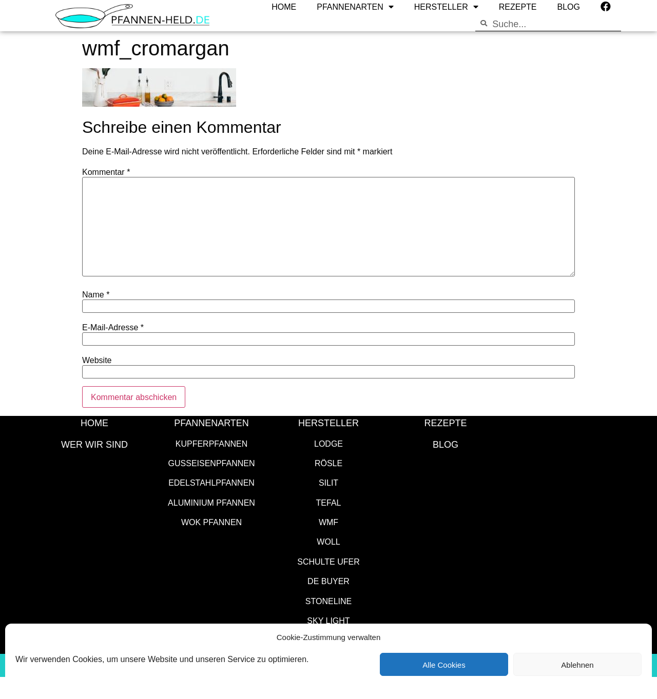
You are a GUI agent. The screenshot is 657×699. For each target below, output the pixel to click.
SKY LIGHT (328, 620)
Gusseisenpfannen (211, 463)
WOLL (328, 541)
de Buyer (328, 581)
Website (97, 360)
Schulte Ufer (328, 561)
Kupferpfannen (211, 443)
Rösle (328, 463)
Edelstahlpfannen (211, 482)
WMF (328, 522)
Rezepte (445, 422)
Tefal (328, 502)
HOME (94, 422)
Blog (445, 444)
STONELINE (328, 601)
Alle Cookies (443, 664)
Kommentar (106, 172)
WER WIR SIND (94, 444)
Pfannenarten (211, 422)
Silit (328, 482)
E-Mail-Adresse (113, 327)
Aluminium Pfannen (211, 502)
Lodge (328, 443)
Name (95, 294)
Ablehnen (577, 664)
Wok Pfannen (211, 522)
